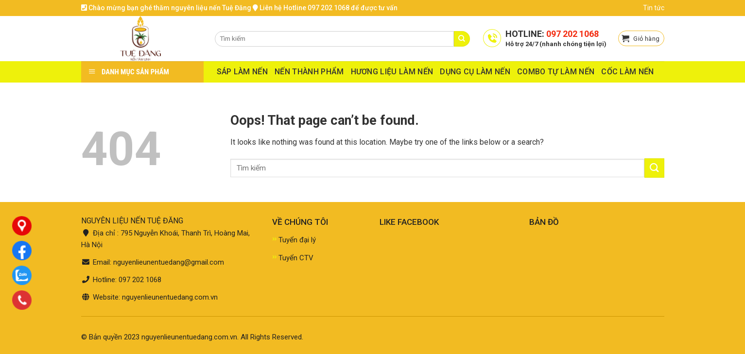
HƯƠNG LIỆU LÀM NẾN (392, 71)
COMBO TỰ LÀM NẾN (555, 71)
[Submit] (654, 167)
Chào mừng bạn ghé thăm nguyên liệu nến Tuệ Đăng (166, 8)
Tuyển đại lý (297, 240)
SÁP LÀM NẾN (242, 71)
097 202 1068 (572, 34)
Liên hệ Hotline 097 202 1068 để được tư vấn (325, 8)
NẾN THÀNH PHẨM (309, 71)
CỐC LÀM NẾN (627, 71)
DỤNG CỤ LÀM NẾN (475, 71)
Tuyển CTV (295, 257)
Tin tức (653, 8)
